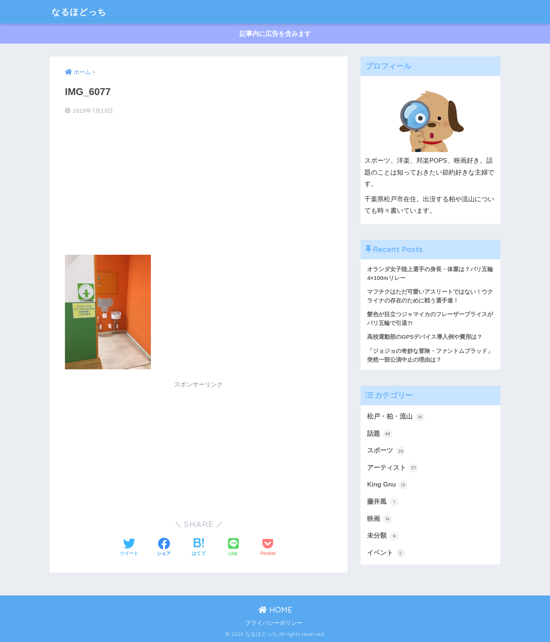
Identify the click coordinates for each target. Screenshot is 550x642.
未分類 (383, 536)
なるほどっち (80, 11)
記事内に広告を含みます (275, 33)
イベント (386, 553)
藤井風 (383, 502)
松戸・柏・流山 (396, 417)
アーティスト (392, 468)
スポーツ (386, 451)
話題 (379, 434)
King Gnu (387, 485)
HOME (275, 610)
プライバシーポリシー (273, 623)
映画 (379, 519)
